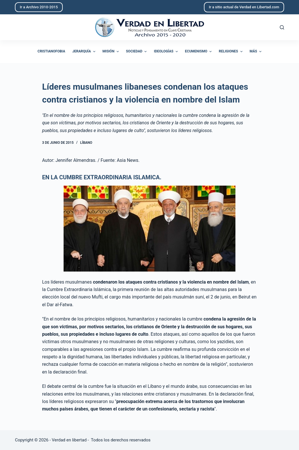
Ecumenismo (199, 51)
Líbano (86, 143)
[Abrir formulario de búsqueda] (282, 27)
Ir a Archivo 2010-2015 (39, 7)
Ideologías (166, 51)
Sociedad (137, 51)
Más (256, 51)
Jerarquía (84, 51)
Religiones (231, 51)
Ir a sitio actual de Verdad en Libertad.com (244, 7)
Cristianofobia (51, 51)
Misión (111, 51)
